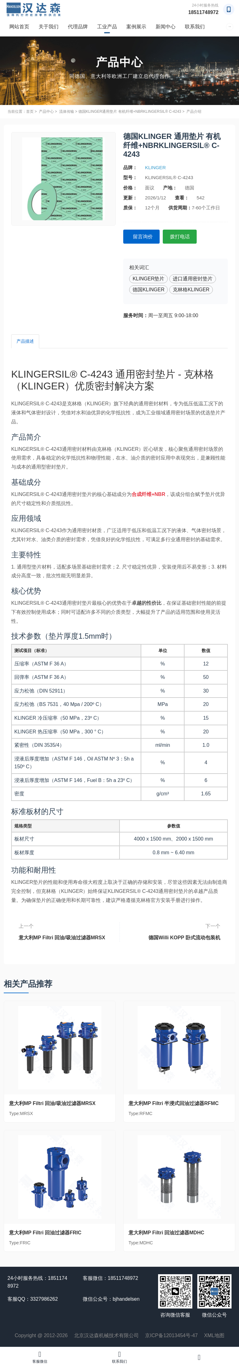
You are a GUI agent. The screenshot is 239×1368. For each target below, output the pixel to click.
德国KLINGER (148, 289)
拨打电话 (181, 236)
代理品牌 (78, 26)
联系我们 (195, 26)
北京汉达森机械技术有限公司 (106, 1335)
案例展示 (136, 26)
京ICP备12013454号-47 (171, 1335)
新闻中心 (166, 26)
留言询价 (143, 236)
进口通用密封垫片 (193, 278)
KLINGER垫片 (148, 278)
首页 (30, 111)
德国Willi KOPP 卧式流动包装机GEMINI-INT (175, 935)
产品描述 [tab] (25, 341)
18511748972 (203, 12)
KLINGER (155, 167)
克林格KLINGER (191, 289)
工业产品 (107, 26)
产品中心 (46, 111)
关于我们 (49, 26)
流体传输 (66, 111)
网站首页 (19, 26)
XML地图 (214, 1335)
